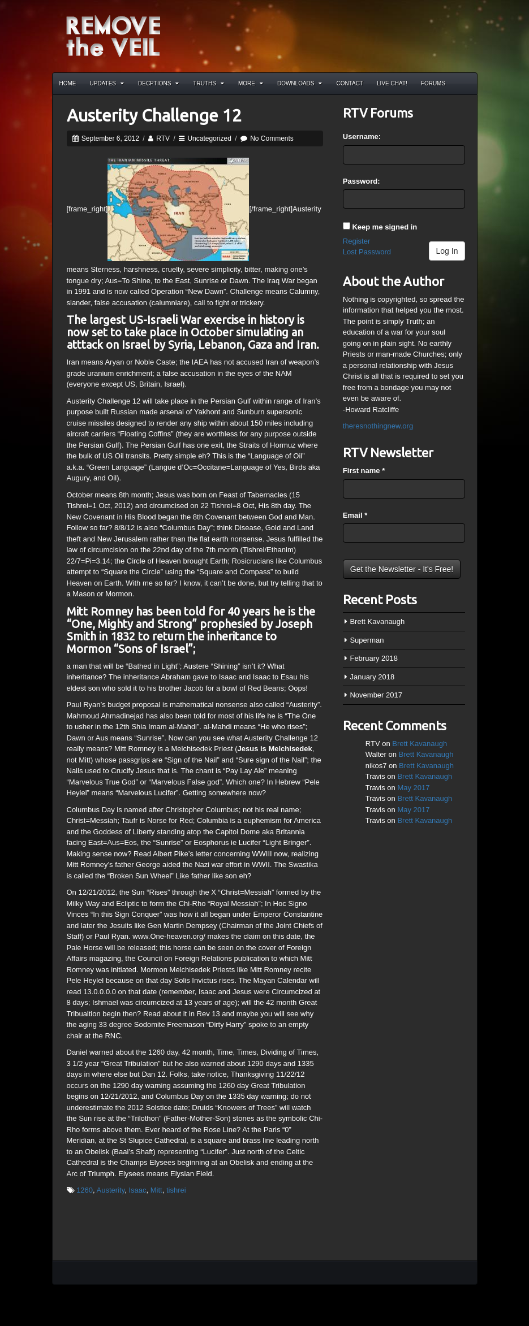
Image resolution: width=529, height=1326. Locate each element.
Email (355, 515)
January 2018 (372, 677)
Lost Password (367, 252)
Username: (362, 136)
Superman (367, 640)
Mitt (156, 1190)
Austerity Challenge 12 (154, 115)
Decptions (158, 83)
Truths (208, 83)
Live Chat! (392, 83)
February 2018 (374, 658)
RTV (163, 138)
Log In (447, 250)
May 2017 (413, 787)
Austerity (111, 1190)
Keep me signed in (384, 227)
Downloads (299, 83)
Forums (433, 83)
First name (364, 470)
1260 (84, 1190)
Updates (107, 83)
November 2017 (376, 695)
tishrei (176, 1190)
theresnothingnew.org (378, 426)
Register (356, 241)
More (250, 83)
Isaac (137, 1190)
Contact (349, 83)
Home (67, 83)
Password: (361, 181)
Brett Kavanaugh (377, 621)
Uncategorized (209, 138)
